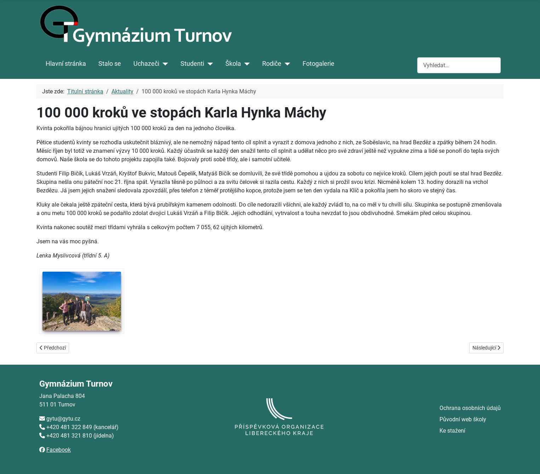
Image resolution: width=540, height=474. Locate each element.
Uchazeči (146, 63)
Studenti (192, 63)
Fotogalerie (318, 63)
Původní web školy (463, 419)
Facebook (58, 449)
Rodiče (271, 63)
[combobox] (459, 65)
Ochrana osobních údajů (470, 408)
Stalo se (109, 63)
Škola (233, 63)
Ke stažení (452, 430)
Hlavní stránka (66, 63)
